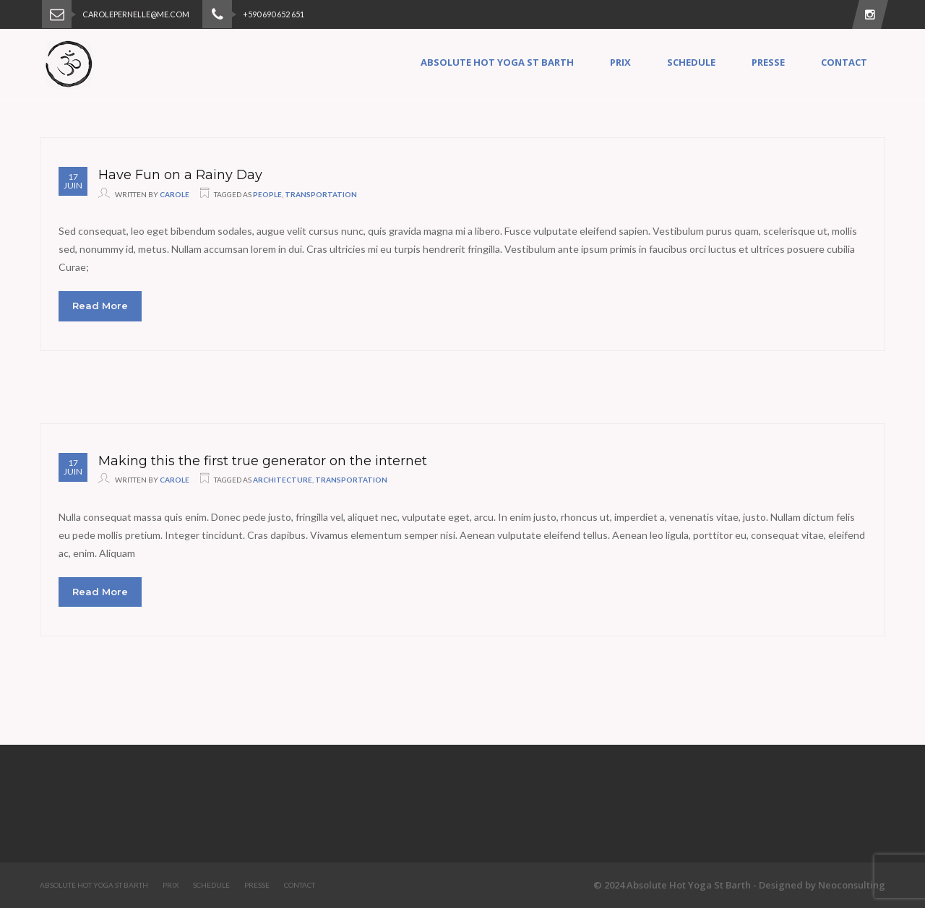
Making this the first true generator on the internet (262, 461)
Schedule (691, 62)
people (267, 194)
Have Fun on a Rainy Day (180, 175)
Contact (844, 62)
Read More (100, 305)
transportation (321, 194)
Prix (620, 62)
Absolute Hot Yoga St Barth (497, 62)
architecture (282, 479)
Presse (768, 62)
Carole (174, 194)
